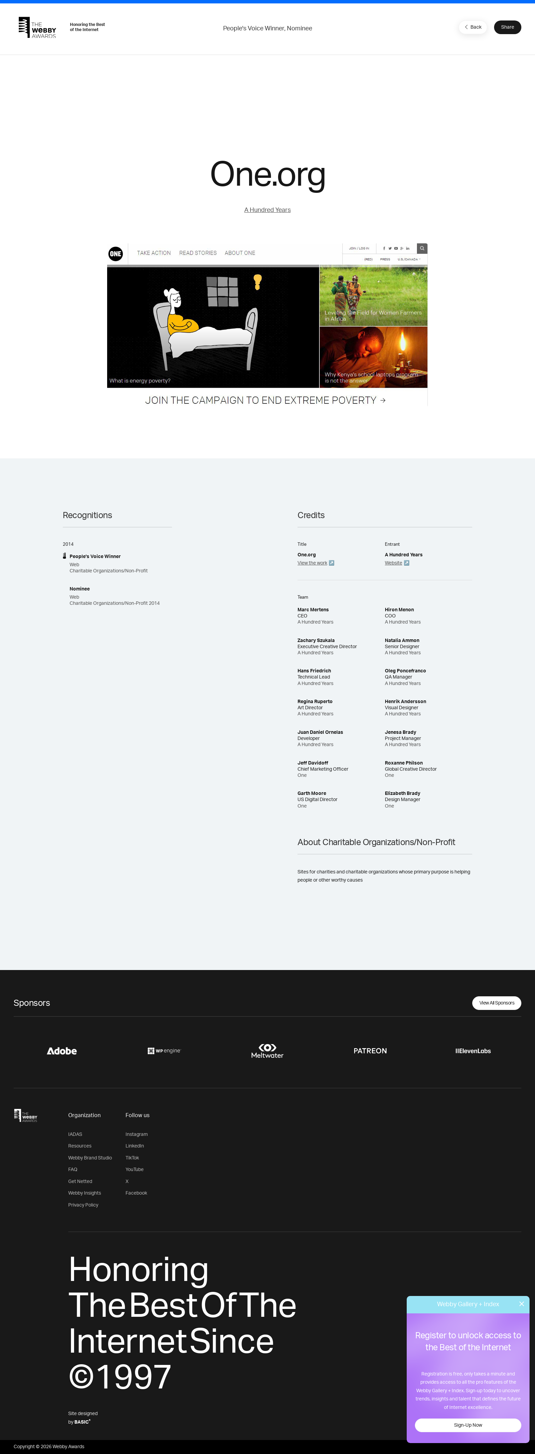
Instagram (137, 1134)
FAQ (72, 1169)
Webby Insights (84, 1193)
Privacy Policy (83, 1205)
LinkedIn (135, 1146)
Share (507, 27)
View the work (312, 563)
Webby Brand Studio (90, 1158)
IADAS (75, 1134)
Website (393, 563)
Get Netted (80, 1181)
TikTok (132, 1158)
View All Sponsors (497, 1003)
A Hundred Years (267, 210)
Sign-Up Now (468, 1425)
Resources (79, 1146)
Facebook (136, 1193)
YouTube (135, 1169)
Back (472, 27)
